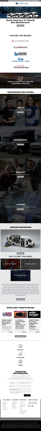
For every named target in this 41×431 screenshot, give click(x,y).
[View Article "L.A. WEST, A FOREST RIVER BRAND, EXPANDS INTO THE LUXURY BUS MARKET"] (20, 314)
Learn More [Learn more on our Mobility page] (21, 181)
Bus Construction (23, 412)
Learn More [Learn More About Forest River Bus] (21, 25)
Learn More (21, 253)
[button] (1, 4)
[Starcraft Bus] (20, 60)
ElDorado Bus (14, 403)
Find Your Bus (20, 299)
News (21, 409)
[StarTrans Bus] (20, 66)
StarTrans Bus (14, 407)
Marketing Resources (23, 410)
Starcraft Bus (14, 406)
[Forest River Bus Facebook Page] (29, 406)
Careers (4, 406)
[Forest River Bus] (4, 1)
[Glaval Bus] (20, 53)
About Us (4, 402)
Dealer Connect (22, 406)
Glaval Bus (13, 405)
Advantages (5, 403)
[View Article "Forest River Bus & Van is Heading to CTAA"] (7, 314)
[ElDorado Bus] (20, 47)
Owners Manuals (23, 405)
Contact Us (5, 407)
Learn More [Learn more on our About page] (21, 116)
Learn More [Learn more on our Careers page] (21, 213)
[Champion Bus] (20, 41)
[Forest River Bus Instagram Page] (31, 406)
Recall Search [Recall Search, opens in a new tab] (22, 413)
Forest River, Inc (5, 409)
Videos (21, 403)
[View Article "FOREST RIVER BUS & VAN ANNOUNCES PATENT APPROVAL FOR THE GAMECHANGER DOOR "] (34, 314)
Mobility (4, 405)
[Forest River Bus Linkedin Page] (33, 406)
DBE (20, 407)
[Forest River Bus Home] (21, 4)
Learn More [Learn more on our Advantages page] (21, 148)
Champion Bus (14, 402)
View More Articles (20, 336)
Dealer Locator (22, 402)
